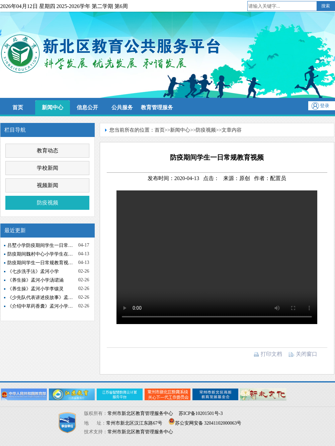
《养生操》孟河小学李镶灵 (35, 288)
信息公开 (87, 107)
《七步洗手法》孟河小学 (33, 271)
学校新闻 (47, 168)
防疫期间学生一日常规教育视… (40, 262)
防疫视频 (47, 202)
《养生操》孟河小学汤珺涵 (35, 280)
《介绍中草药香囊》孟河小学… (40, 306)
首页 (17, 107)
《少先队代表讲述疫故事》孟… (40, 297)
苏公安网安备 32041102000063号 (205, 423)
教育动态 (47, 150)
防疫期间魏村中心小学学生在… (40, 254)
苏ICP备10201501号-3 (201, 413)
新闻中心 (52, 107)
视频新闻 (47, 185)
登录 (324, 105)
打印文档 (268, 354)
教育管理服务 (157, 107)
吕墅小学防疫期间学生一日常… (40, 245)
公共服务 (122, 107)
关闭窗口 (303, 354)
